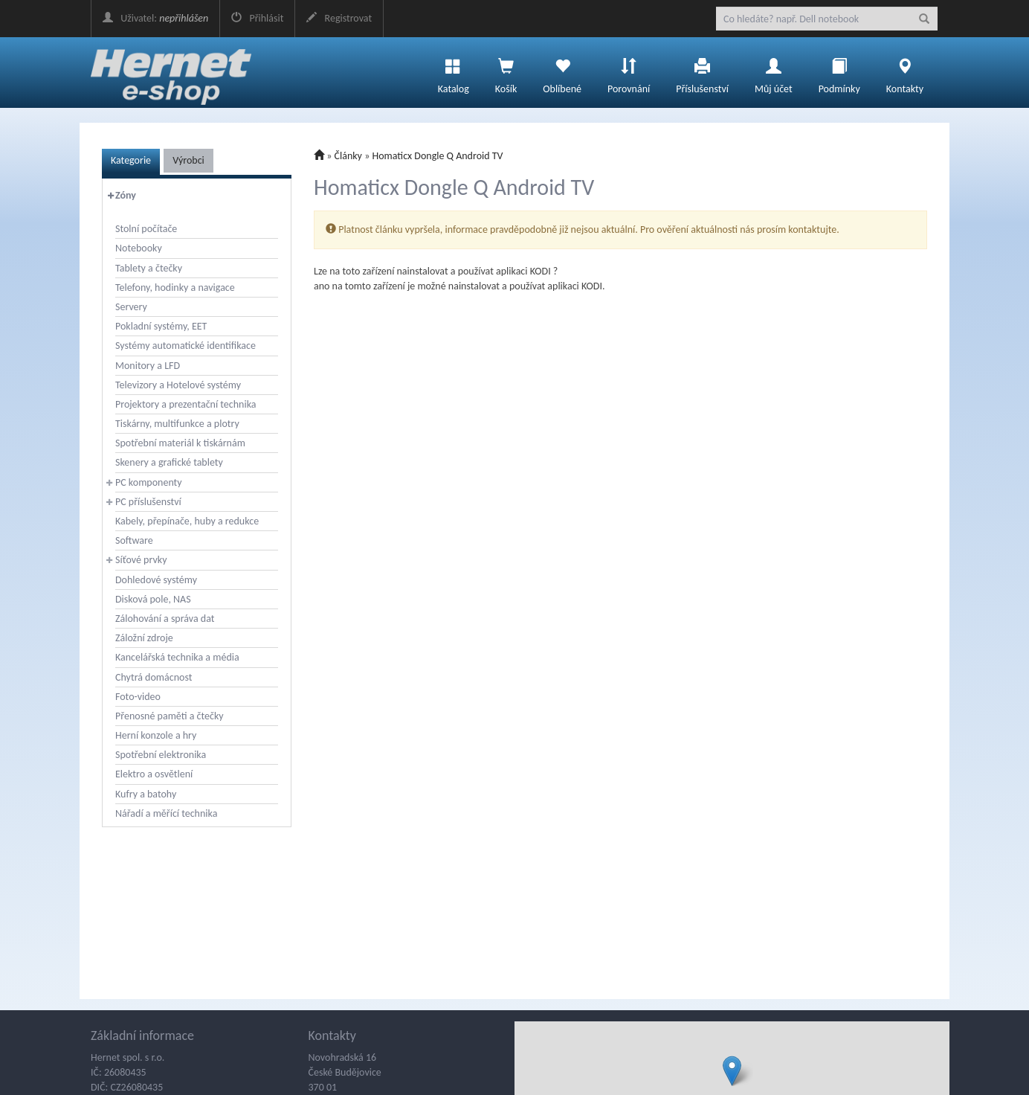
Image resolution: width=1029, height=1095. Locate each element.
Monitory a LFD (147, 365)
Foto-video (138, 696)
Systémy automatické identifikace (185, 345)
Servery (131, 307)
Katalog (453, 72)
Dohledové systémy (156, 580)
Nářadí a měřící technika (166, 813)
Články (348, 156)
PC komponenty (148, 482)
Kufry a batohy (145, 794)
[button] (732, 1071)
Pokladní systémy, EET (161, 326)
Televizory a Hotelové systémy (178, 385)
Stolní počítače (146, 228)
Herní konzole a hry (155, 735)
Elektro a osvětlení (154, 774)
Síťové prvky (141, 559)
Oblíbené (562, 72)
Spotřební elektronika (160, 754)
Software (134, 540)
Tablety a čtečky (148, 268)
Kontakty (904, 72)
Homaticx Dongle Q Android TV (437, 156)
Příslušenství (702, 72)
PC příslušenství (148, 501)
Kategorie (131, 160)
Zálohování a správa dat (164, 618)
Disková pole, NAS (153, 599)
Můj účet (774, 72)
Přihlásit (257, 18)
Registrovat (339, 18)
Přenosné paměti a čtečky (169, 716)
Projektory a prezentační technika (186, 404)
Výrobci (188, 160)
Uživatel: (155, 18)
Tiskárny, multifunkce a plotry (177, 423)
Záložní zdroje (144, 638)
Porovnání (628, 72)
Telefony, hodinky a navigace (175, 287)
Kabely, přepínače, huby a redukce (187, 521)
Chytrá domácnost (153, 677)
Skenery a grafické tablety (169, 462)
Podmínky (839, 72)
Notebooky (138, 248)
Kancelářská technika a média (177, 657)
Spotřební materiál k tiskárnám (180, 443)
